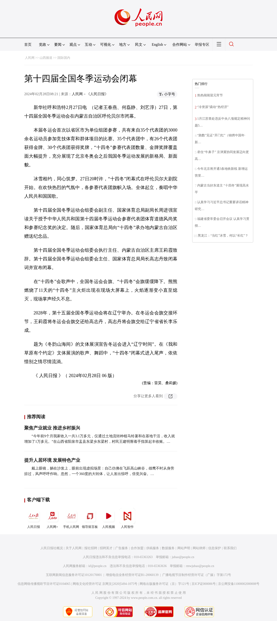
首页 (28, 44)
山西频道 (46, 57)
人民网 (30, 57)
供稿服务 (152, 548)
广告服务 (121, 548)
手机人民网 (71, 518)
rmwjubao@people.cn (200, 566)
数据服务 (168, 548)
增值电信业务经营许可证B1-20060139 (132, 575)
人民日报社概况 (51, 548)
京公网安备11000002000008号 (238, 584)
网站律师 (199, 548)
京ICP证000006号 (204, 584)
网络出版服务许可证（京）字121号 (164, 584)
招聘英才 (106, 548)
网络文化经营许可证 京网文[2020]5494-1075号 (105, 584)
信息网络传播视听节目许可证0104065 (44, 584)
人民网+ (52, 518)
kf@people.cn (97, 566)
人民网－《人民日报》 (90, 94)
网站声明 (183, 548)
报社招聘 (90, 548)
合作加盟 (137, 548)
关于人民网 (74, 548)
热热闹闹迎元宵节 (210, 95)
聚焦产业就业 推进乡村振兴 (52, 427)
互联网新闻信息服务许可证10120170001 (74, 575)
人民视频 (109, 518)
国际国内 (63, 57)
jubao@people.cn (183, 557)
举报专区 (202, 44)
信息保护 (214, 548)
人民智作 (127, 518)
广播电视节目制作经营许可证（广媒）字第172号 (196, 575)
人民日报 (34, 518)
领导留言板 (90, 518)
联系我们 (230, 548)
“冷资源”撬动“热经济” (213, 107)
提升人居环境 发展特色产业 (52, 460)
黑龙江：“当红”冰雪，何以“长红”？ (223, 235)
